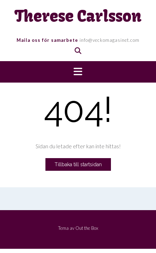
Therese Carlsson (78, 16)
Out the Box (86, 228)
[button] (78, 72)
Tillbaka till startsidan (78, 164)
